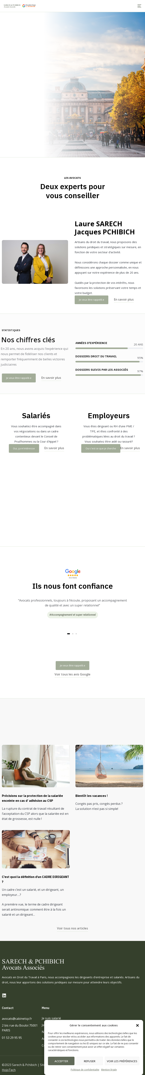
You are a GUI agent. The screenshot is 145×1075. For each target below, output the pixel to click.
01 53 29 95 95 (12, 1038)
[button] (137, 1025)
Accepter (61, 1061)
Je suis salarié (51, 1018)
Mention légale (109, 1069)
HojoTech (9, 1070)
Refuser (89, 1061)
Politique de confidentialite (85, 1069)
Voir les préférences (122, 1061)
